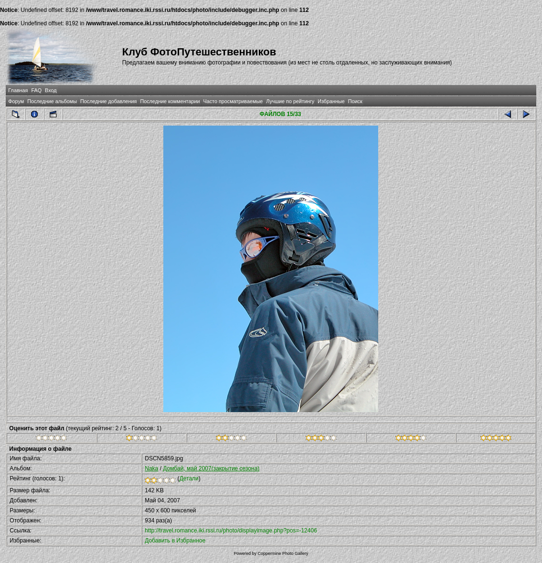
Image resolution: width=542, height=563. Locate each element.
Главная (18, 90)
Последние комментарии (170, 101)
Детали (189, 478)
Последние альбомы (52, 101)
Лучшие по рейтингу (290, 101)
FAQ (36, 90)
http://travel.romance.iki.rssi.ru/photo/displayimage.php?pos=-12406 (231, 530)
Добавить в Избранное (175, 540)
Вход (50, 90)
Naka (151, 468)
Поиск (355, 101)
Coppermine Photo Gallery (282, 553)
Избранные (331, 101)
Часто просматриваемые (233, 101)
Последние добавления (108, 101)
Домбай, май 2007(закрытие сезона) (211, 468)
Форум (16, 101)
